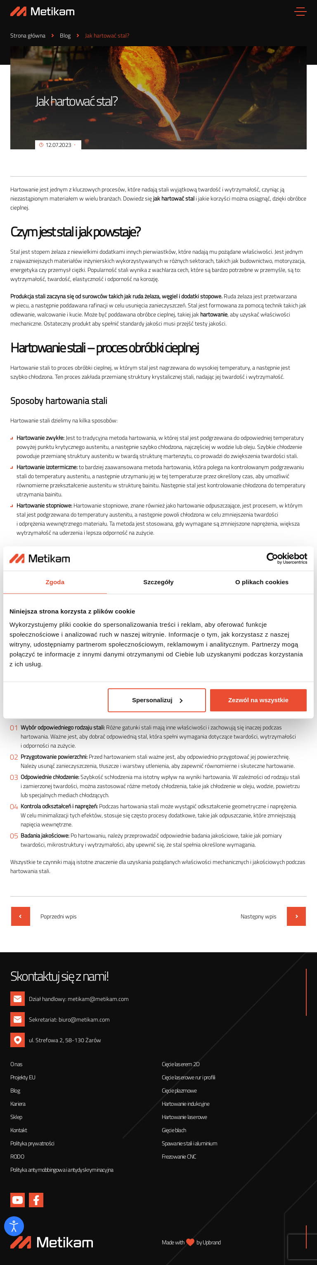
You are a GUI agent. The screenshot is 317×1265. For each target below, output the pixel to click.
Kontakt (18, 1130)
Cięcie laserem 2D (180, 1064)
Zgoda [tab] (55, 582)
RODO (17, 1156)
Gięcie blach (174, 1130)
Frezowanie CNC (179, 1156)
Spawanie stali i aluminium (189, 1143)
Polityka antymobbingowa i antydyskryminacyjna (61, 1169)
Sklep (16, 1116)
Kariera (17, 1103)
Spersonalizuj (157, 699)
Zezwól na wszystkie (258, 699)
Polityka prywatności (32, 1143)
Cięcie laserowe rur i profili (188, 1077)
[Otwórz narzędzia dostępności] (14, 1226)
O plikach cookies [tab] (262, 582)
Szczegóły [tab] (158, 582)
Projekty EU (22, 1077)
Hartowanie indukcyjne (185, 1103)
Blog (15, 1090)
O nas (16, 1064)
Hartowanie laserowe (184, 1116)
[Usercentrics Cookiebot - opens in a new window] (271, 558)
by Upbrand (208, 1242)
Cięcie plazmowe (179, 1090)
